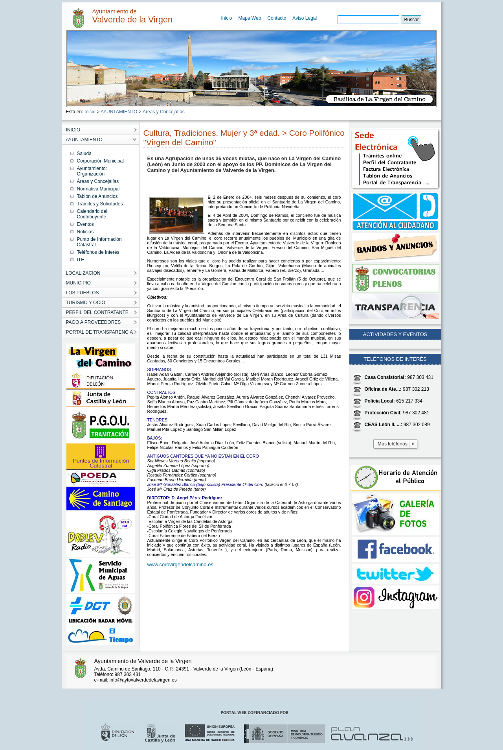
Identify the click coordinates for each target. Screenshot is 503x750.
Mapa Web (250, 18)
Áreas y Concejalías (164, 112)
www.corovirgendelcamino (177, 564)
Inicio (226, 18)
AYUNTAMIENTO (119, 112)
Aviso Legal (304, 18)
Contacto (276, 18)
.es (210, 564)
